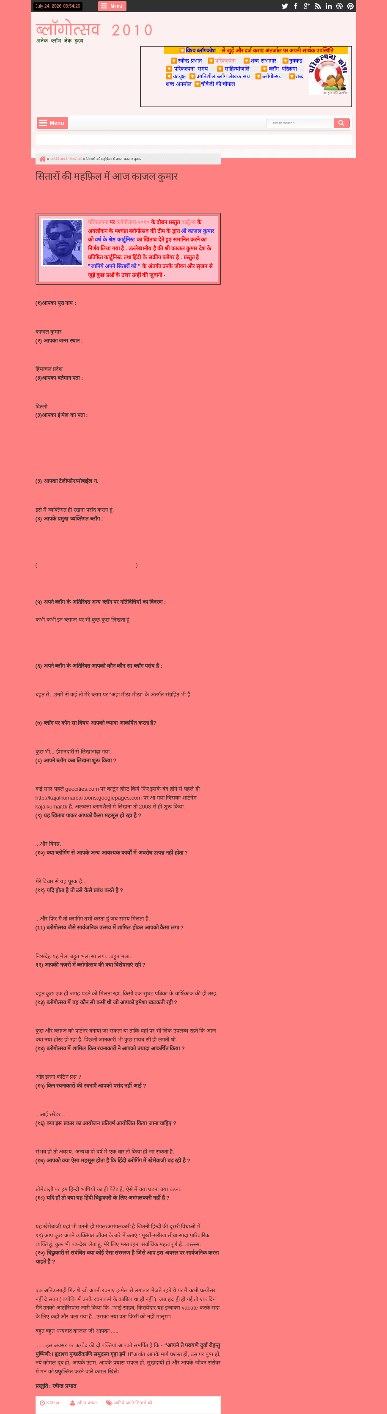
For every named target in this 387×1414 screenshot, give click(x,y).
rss (317, 6)
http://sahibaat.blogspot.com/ (71, 573)
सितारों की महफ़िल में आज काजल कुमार (107, 175)
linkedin (328, 6)
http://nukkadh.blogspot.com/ (71, 657)
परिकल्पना (221, 60)
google (306, 6)
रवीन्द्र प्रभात (87, 1402)
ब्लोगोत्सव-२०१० (132, 222)
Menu (116, 6)
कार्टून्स (188, 222)
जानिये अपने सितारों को (133, 1402)
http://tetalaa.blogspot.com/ (69, 628)
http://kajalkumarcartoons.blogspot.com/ (85, 565)
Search (342, 123)
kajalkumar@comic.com (65, 444)
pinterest (350, 6)
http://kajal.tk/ (52, 536)
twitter (284, 6)
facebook (295, 6)
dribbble (339, 6)
